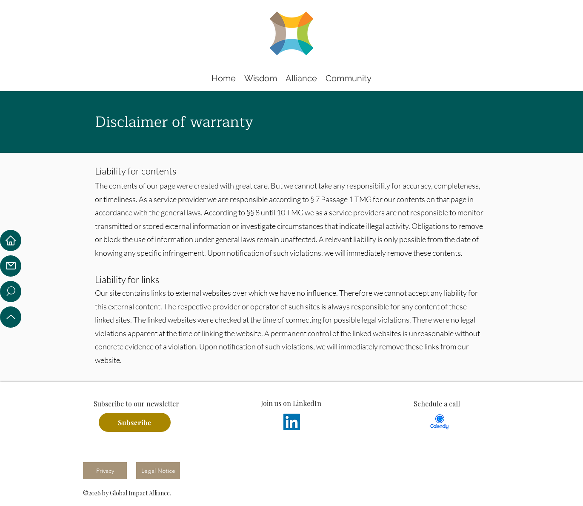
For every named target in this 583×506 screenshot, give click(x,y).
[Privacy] (105, 470)
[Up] (10, 317)
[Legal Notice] (158, 470)
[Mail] (10, 266)
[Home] (10, 240)
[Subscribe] (135, 422)
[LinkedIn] (291, 422)
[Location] (10, 291)
